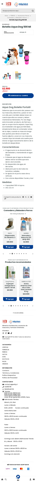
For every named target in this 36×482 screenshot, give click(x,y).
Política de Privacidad (9, 377)
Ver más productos (18, 213)
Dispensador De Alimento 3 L (9, 237)
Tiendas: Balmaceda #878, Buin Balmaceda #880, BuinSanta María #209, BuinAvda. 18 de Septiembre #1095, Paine (16, 394)
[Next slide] (30, 52)
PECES (4, 361)
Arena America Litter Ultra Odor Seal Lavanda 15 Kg (26, 287)
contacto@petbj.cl (9, 384)
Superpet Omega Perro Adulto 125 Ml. (10, 286)
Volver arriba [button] (18, 313)
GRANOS (5, 364)
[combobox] (18, 11)
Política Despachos (9, 375)
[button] (5, 199)
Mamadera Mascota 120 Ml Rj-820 (26, 237)
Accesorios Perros (23, 16)
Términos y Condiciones (10, 373)
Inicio (6, 16)
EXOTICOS (5, 359)
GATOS (4, 354)
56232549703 (8, 389)
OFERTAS (5, 347)
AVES (4, 356)
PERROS (12, 16)
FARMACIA (5, 349)
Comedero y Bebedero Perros (17, 18)
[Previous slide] (5, 52)
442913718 (6, 386)
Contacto (5, 370)
